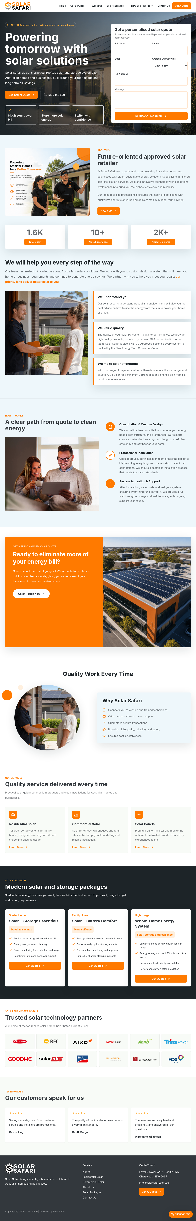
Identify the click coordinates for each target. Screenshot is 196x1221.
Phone (170, 48)
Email (132, 63)
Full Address (151, 79)
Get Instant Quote (21, 94)
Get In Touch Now (31, 593)
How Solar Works (142, 5)
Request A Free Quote (151, 116)
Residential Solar (93, 1176)
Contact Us (164, 5)
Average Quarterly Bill (170, 63)
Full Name (132, 48)
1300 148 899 (54, 94)
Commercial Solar (93, 1182)
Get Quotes (35, 965)
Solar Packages (117, 5)
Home (62, 5)
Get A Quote (181, 5)
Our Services (79, 5)
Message (151, 98)
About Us (97, 5)
